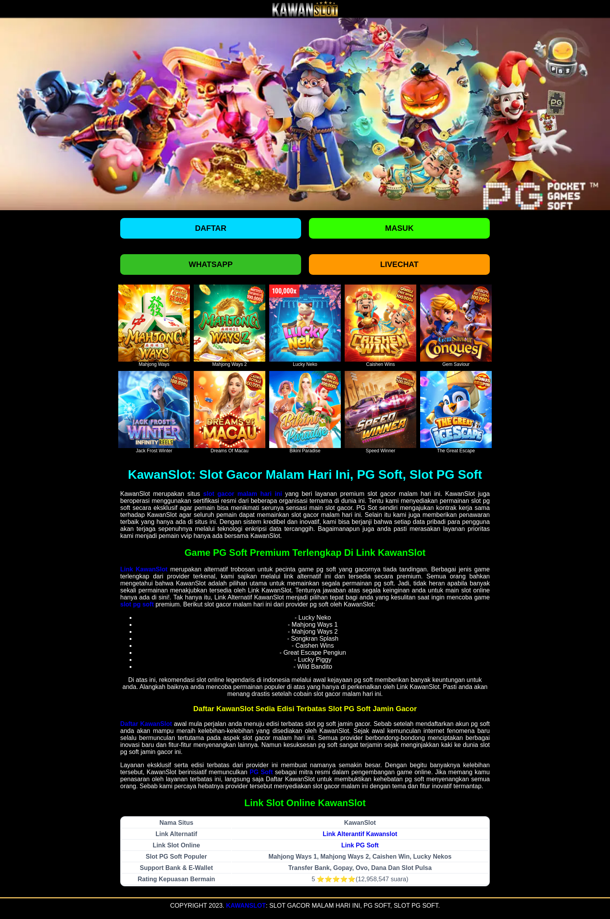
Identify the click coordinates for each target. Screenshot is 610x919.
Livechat (399, 264)
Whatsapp (211, 264)
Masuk (399, 228)
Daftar (210, 228)
